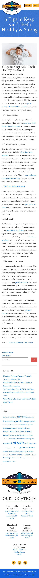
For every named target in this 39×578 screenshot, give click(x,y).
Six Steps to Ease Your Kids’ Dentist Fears (19, 389)
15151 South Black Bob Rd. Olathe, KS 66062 (27, 514)
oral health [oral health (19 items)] (17, 443)
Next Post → (6, 356)
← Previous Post (7, 352)
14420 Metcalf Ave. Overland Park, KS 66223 (11, 535)
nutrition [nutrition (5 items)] (7, 443)
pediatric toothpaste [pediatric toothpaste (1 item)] (28, 451)
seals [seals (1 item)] (23, 454)
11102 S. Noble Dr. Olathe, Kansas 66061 (19, 552)
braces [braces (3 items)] (5, 421)
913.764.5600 (27, 509)
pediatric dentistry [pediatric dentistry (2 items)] (8, 451)
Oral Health (28, 343)
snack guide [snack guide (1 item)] (33, 454)
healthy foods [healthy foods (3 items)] (28, 435)
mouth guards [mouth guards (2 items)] (30, 439)
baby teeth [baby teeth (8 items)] (22, 417)
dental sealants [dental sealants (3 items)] (12, 428)
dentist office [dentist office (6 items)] (8, 432)
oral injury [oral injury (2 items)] (6, 448)
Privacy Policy (18, 575)
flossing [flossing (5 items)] (6, 435)
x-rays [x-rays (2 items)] (13, 461)
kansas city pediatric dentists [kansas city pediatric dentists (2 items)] (17, 439)
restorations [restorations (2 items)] (12, 455)
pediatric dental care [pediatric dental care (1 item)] (14, 448)
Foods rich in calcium (15, 230)
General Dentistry (16, 343)
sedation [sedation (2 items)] (27, 455)
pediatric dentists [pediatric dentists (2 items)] (19, 451)
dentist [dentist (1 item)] (28, 428)
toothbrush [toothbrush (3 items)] (14, 458)
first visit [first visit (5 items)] (28, 432)
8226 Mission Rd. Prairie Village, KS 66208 (27, 535)
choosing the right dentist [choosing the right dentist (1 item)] (29, 421)
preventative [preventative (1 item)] (6, 454)
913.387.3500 (12, 531)
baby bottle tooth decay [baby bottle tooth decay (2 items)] (9, 417)
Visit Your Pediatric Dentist (14, 187)
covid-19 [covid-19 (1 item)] (19, 425)
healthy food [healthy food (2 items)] (20, 435)
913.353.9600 (19, 548)
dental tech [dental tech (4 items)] (22, 428)
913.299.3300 (12, 509)
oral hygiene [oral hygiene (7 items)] (30, 443)
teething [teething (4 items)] (6, 458)
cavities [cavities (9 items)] (19, 421)
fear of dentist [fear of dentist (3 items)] (19, 432)
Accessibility (29, 575)
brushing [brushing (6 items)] (12, 421)
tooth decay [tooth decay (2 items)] (21, 458)
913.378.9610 (27, 531)
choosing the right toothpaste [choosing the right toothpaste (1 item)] (9, 425)
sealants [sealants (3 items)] (19, 455)
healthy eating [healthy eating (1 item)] (13, 435)
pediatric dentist (21, 283)
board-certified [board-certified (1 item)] (30, 417)
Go (34, 360)
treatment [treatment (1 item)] (27, 458)
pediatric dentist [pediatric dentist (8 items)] (27, 448)
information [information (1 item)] (6, 439)
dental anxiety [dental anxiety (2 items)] (25, 425)
